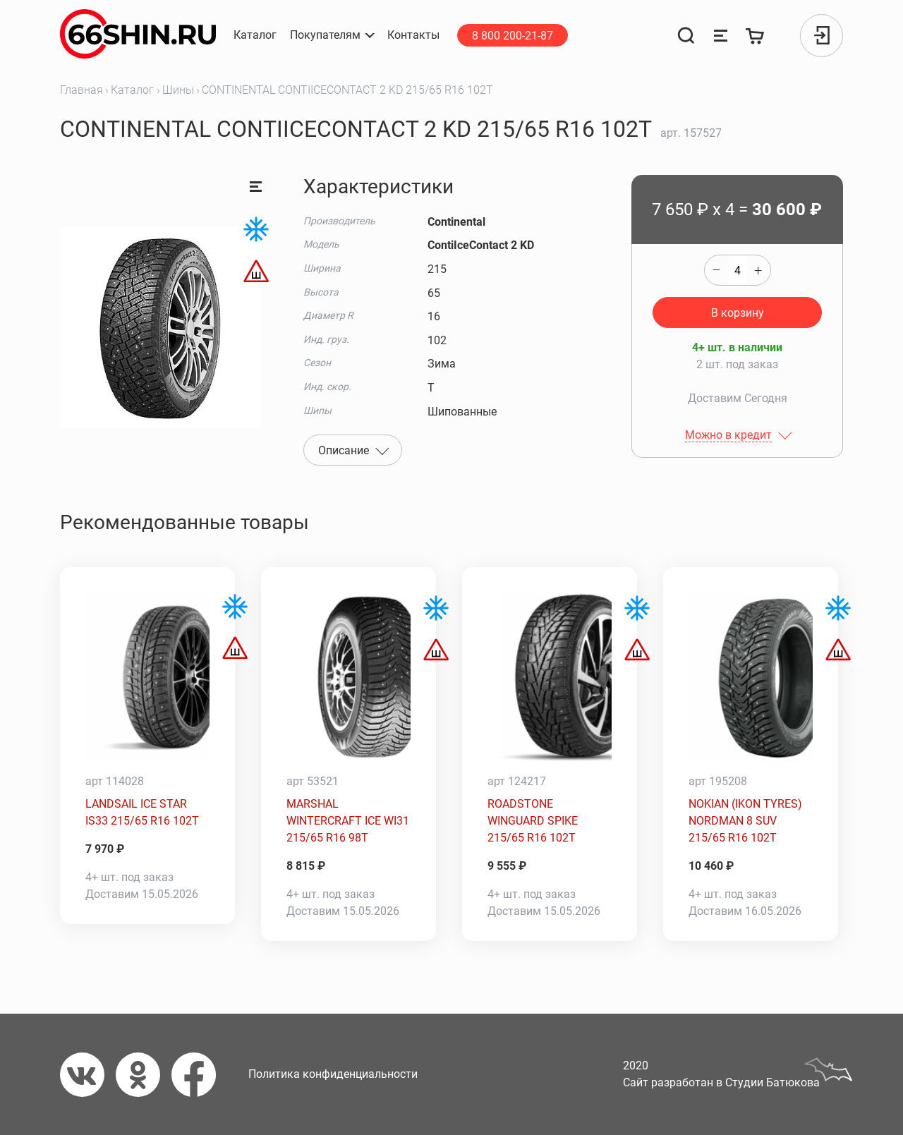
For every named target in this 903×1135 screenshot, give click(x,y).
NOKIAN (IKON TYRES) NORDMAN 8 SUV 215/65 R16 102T (745, 820)
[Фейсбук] (199, 1074)
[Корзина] (755, 35)
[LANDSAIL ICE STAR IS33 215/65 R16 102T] (147, 677)
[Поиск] (685, 35)
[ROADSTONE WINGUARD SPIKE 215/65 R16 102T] (549, 677)
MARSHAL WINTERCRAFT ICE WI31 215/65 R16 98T (347, 820)
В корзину (737, 313)
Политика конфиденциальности (333, 1074)
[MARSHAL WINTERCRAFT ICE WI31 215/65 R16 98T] (348, 677)
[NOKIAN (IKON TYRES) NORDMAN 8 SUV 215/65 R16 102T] (751, 677)
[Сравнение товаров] (720, 35)
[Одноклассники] (143, 1074)
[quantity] (737, 270)
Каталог (132, 90)
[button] (332, 35)
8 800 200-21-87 (512, 35)
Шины (178, 90)
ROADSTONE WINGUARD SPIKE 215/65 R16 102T (532, 820)
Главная (81, 90)
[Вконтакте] (88, 1074)
